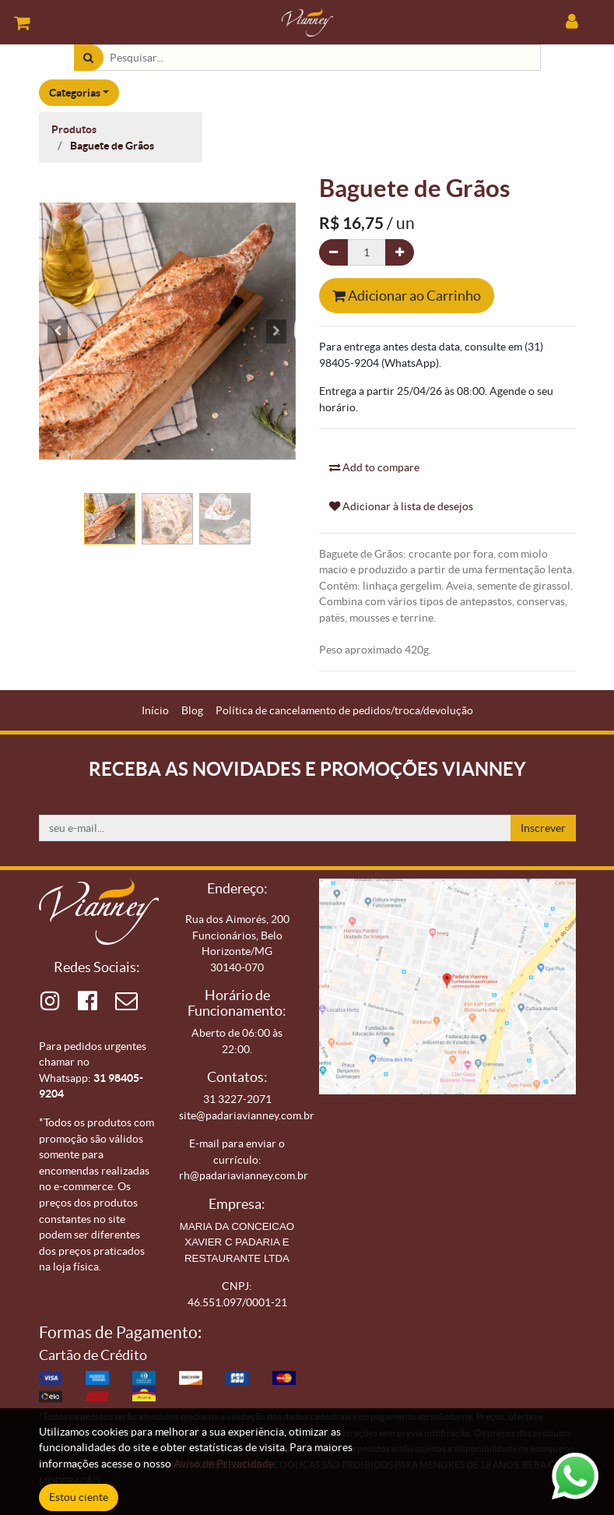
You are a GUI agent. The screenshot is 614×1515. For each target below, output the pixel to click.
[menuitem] (155, 710)
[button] (58, 331)
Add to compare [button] (374, 467)
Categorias (74, 92)
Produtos (73, 129)
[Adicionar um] (399, 252)
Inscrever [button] (543, 828)
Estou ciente (78, 1497)
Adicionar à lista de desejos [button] (401, 506)
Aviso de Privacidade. (225, 1463)
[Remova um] (333, 252)
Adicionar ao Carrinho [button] (406, 295)
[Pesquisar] (88, 58)
